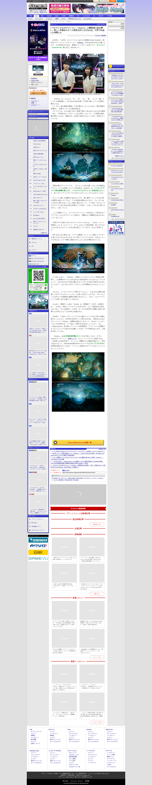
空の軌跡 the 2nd (115, 216)
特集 (32, 102)
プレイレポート (39, 18)
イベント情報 (111, 754)
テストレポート (92, 754)
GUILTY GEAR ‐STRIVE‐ (117, 199)
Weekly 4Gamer (37, 144)
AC (94, 16)
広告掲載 (87, 780)
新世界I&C (34, 78)
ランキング (120, 1)
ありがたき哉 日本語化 (39, 218)
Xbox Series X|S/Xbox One (37, 258)
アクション (64, 478)
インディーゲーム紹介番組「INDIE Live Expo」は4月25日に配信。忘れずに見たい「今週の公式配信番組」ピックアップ (91, 559)
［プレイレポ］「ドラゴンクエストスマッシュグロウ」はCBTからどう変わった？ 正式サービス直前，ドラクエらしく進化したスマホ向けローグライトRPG (117, 85)
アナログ (100, 16)
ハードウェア (86, 16)
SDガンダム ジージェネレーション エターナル (117, 171)
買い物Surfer (36, 215)
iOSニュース (72, 752)
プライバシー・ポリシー (76, 780)
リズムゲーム (111, 762)
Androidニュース (74, 754)
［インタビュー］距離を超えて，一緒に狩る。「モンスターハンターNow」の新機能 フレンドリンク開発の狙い (38, 511)
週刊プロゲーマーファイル (40, 150)
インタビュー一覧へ (97, 722)
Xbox (42, 16)
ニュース (34, 101)
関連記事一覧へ (102, 449)
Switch (56, 16)
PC (36, 16)
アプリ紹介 (72, 760)
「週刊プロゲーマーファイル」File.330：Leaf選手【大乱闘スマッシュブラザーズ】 (64, 558)
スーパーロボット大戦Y (117, 183)
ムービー (63, 18)
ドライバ (34, 249)
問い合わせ (57, 1)
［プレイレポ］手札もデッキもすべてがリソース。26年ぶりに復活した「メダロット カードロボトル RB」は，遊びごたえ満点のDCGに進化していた (117, 134)
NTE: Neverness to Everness (117, 210)
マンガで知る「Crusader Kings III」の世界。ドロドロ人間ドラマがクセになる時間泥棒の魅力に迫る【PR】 (38, 374)
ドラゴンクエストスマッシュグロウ (117, 177)
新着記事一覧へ (97, 524)
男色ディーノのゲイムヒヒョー (40, 160)
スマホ (64, 16)
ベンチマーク (92, 762)
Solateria (38, 72)
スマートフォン (72, 750)
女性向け (71, 16)
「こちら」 (85, 775)
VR (78, 16)
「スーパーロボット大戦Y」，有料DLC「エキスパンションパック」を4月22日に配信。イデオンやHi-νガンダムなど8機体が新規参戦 (117, 142)
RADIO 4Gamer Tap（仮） (39, 180)
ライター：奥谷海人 (100, 35)
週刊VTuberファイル (38, 157)
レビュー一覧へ (97, 657)
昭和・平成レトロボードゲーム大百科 (40, 201)
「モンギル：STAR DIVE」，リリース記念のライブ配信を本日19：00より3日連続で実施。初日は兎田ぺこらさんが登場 (117, 151)
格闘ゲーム (110, 756)
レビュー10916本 (33, 12)
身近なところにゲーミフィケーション (40, 222)
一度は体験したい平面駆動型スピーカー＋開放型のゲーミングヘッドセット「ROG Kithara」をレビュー (92, 651)
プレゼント (34, 242)
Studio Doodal (35, 80)
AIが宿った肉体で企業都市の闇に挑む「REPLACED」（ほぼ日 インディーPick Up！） (63, 585)
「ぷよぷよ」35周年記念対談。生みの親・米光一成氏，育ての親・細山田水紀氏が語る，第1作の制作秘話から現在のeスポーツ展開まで (92, 715)
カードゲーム (111, 758)
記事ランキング (35, 743)
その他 (109, 764)
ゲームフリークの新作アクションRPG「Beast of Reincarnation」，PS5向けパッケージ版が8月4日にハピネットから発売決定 (117, 101)
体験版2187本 (43, 12)
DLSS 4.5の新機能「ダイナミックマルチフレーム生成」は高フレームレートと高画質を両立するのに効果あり (64, 651)
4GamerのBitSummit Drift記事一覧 (80, 442)
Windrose (113, 195)
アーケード (109, 750)
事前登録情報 (73, 756)
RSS (29, 1)
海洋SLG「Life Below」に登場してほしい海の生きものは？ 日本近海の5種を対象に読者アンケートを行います (38, 330)
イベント (94, 478)
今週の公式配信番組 (38, 153)
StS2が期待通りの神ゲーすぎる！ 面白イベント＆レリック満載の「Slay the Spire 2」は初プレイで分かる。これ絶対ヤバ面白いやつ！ (38, 442)
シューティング (111, 760)
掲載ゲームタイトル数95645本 (38, 10)
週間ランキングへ (120, 155)
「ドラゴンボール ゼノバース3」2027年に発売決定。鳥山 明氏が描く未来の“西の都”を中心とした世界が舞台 (117, 109)
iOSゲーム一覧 (73, 764)
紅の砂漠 (113, 204)
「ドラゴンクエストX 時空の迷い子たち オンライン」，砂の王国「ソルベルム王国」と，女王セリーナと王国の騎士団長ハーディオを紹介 (117, 126)
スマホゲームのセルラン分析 (40, 165)
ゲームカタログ (87, 18)
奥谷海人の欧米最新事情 (39, 140)
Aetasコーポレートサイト (38, 530)
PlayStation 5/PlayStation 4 (37, 261)
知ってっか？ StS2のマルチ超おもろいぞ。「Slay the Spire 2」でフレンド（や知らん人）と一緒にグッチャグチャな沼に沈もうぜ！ (38, 420)
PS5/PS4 (49, 16)
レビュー (30, 18)
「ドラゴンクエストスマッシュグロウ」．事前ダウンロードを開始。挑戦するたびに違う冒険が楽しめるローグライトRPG (117, 118)
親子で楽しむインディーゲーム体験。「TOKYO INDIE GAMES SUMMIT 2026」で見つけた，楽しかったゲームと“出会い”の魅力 (38, 352)
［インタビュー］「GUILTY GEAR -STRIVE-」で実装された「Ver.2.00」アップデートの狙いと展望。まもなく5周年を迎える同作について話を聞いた (38, 467)
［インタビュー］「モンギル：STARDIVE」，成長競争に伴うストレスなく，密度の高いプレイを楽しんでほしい (38, 489)
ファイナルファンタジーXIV (117, 189)
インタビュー (49, 18)
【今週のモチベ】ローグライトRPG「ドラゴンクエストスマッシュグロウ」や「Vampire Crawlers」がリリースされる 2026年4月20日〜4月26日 (92, 586)
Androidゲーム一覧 (74, 766)
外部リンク (72, 338)
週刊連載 (33, 739)
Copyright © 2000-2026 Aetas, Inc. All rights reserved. (76, 783)
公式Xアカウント (37, 1)
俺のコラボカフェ (37, 197)
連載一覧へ (45, 232)
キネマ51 (35, 226)
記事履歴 (112, 1)
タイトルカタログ (55, 741)
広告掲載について (36, 526)
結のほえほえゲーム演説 (39, 191)
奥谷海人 (59, 480)
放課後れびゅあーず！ (39, 229)
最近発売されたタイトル (74, 18)
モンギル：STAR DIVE (117, 165)
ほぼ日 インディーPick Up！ (40, 177)
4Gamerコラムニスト (38, 205)
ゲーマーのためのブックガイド (40, 187)
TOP (30, 16)
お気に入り (105, 1)
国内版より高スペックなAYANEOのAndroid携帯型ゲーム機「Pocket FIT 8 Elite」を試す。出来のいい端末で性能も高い (91, 623)
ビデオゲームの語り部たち (40, 208)
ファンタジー (87, 478)
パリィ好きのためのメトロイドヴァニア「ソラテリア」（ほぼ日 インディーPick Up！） (78, 451)
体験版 (57, 18)
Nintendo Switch (35, 263)
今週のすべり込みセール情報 (40, 169)
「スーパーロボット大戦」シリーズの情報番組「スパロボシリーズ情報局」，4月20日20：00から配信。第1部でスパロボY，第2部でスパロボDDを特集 (117, 93)
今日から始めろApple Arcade (40, 194)
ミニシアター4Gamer (38, 212)
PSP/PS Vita (109, 729)
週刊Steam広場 (37, 173)
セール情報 (72, 758)
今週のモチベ (36, 147)
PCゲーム (33, 255)
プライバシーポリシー (37, 519)
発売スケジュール (55, 739)
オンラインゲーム (36, 731)
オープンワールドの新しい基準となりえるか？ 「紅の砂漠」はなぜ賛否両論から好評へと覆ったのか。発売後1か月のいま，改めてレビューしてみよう (38, 399)
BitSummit (76, 480)
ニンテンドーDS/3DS (55, 750)
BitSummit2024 (69, 480)
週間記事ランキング (37, 238)
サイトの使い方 (48, 1)
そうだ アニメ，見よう (39, 183)
